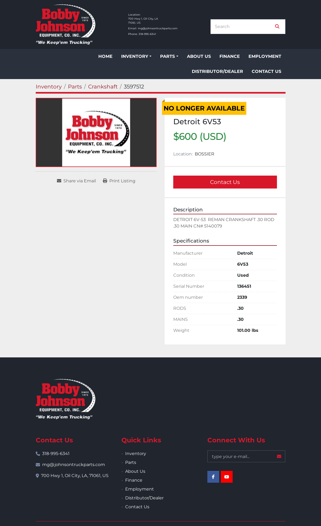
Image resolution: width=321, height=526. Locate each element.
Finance (229, 56)
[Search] (244, 27)
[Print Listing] (119, 181)
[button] (136, 56)
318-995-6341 (147, 34)
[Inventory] (49, 86)
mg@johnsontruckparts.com (158, 28)
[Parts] (75, 86)
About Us (199, 56)
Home (105, 56)
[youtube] (227, 477)
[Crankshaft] (103, 86)
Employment (264, 56)
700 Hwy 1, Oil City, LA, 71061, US (75, 475)
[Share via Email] (76, 181)
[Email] (246, 456)
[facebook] (213, 477)
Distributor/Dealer (217, 71)
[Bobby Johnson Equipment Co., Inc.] (65, 399)
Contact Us (266, 71)
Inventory (134, 56)
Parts (167, 56)
